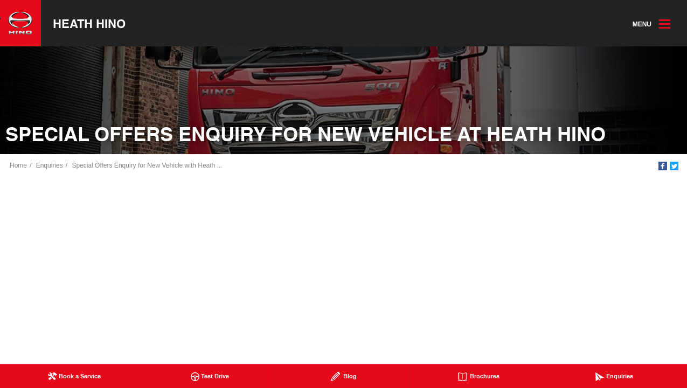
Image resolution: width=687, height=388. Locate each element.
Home (18, 165)
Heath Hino (89, 23)
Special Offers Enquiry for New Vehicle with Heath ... (147, 165)
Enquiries (49, 165)
